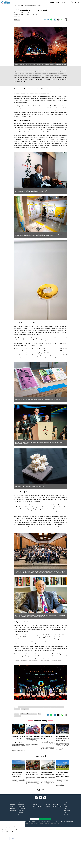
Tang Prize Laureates (22, 706)
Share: (45, 19)
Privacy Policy (56, 818)
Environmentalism (17, 715)
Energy (39, 713)
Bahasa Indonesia (67, 825)
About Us (48, 818)
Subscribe (35, 818)
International (16, 713)
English (65, 821)
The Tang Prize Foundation (38, 706)
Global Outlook (20, 5)
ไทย (65, 827)
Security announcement (57, 821)
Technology (35, 713)
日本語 (18, 19)
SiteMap (48, 821)
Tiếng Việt (66, 829)
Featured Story (13, 818)
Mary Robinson (17, 709)
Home (15, 5)
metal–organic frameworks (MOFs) (57, 706)
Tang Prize (29, 706)
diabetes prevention (24, 709)
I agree (12, 838)
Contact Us (35, 823)
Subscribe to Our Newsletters (38, 821)
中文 (15, 19)
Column (57, 2)
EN (63, 2)
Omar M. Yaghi (47, 706)
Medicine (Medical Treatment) (25, 713)
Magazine (52, 2)
